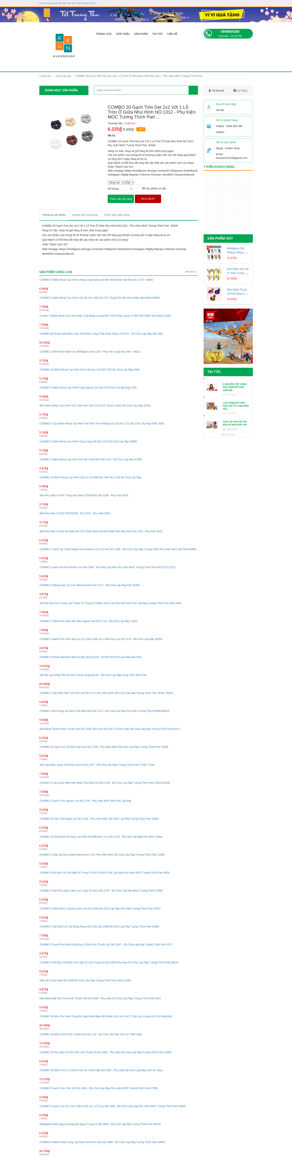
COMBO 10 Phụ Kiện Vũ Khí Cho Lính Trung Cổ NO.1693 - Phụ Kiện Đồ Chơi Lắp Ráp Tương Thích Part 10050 (105, 1052)
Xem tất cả (190, 271)
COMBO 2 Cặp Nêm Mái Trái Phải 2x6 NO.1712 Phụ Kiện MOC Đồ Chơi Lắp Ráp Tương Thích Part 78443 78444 (106, 692)
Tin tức (157, 33)
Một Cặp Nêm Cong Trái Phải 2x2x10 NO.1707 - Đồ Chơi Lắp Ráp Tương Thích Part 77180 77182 (97, 764)
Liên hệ (172, 33)
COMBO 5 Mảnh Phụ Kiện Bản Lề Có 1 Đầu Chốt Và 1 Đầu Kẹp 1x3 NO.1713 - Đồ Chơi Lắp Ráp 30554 (101, 639)
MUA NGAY (148, 198)
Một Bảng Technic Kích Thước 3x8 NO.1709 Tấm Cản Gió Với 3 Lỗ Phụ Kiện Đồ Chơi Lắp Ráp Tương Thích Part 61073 (110, 728)
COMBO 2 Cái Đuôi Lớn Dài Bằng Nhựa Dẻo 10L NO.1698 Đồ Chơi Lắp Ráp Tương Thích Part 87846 (99, 926)
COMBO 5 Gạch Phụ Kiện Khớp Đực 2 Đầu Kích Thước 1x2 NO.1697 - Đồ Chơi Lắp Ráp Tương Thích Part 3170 (106, 944)
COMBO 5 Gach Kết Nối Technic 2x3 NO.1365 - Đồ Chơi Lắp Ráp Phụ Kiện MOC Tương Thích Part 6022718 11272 (107, 567)
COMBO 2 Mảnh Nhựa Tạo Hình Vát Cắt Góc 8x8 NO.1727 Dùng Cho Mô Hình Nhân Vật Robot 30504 (100, 297)
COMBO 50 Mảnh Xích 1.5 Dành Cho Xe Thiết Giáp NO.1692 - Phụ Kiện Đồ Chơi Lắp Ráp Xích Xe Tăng (101, 1070)
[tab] (54, 215)
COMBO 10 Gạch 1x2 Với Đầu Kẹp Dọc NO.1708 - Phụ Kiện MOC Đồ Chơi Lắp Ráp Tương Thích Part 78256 (104, 746)
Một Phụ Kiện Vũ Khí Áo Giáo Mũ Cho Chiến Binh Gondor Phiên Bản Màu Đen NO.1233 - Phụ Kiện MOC (101, 531)
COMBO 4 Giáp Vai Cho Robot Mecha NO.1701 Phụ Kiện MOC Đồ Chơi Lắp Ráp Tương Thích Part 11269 (102, 854)
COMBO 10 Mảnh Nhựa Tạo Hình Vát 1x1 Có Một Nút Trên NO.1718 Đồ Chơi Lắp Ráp (90, 477)
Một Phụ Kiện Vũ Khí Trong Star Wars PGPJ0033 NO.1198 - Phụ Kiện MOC (84, 495)
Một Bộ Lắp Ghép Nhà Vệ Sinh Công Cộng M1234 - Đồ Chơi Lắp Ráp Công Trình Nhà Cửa (93, 675)
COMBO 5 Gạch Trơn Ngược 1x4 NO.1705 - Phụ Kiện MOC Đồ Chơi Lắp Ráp (85, 800)
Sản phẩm (141, 33)
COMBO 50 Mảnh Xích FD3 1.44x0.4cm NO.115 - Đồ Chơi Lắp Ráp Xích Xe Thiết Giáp (91, 1034)
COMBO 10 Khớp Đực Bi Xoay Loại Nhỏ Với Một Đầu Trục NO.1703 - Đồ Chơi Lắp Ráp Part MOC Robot (101, 836)
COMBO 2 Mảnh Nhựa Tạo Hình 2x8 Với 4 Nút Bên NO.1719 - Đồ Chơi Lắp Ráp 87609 (91, 459)
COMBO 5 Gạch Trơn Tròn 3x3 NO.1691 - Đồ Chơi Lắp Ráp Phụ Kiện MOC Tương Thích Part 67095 (99, 1088)
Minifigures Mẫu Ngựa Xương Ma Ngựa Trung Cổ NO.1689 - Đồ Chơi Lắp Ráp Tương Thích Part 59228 (100, 1124)
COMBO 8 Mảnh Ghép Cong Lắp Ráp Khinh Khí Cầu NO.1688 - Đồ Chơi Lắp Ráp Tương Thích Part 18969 (102, 1142)
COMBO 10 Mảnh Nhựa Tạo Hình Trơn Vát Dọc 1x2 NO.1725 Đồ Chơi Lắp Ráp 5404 (90, 369)
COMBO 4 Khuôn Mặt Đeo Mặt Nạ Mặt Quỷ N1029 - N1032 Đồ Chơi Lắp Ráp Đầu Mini (91, 657)
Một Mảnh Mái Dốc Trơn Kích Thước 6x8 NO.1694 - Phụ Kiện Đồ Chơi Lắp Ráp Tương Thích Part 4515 (100, 998)
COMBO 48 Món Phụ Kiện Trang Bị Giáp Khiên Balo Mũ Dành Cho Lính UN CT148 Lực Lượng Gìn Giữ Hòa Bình (106, 1016)
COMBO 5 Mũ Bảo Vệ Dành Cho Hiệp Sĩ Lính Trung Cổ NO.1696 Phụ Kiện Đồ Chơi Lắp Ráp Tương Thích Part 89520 (109, 962)
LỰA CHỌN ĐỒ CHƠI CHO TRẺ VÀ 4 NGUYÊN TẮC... (236, 406)
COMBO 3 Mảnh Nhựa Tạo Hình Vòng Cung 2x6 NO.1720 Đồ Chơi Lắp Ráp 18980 (88, 441)
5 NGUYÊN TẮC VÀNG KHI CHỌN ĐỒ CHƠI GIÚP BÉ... (235, 387)
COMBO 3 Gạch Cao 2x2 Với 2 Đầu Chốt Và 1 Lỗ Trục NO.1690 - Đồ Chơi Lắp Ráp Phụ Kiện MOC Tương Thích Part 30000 (113, 1106)
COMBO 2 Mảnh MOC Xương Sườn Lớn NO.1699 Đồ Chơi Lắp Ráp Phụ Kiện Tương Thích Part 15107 (100, 908)
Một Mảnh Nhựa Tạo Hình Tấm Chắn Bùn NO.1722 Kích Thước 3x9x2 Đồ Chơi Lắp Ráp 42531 (95, 405)
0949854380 (230, 31)
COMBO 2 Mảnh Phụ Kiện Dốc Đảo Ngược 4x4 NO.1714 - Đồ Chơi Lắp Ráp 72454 (88, 621)
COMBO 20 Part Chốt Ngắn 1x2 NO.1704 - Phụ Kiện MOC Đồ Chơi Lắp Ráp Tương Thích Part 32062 (99, 818)
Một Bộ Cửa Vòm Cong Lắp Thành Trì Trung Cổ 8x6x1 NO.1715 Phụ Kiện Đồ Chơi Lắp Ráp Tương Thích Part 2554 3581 (111, 603)
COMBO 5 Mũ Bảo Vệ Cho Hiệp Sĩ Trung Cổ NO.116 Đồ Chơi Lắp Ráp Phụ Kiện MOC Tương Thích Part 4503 (104, 872)
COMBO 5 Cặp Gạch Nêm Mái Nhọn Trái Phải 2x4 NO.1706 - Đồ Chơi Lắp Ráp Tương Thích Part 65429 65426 (105, 782)
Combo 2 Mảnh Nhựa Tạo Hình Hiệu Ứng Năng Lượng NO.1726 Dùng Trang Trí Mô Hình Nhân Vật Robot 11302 (105, 315)
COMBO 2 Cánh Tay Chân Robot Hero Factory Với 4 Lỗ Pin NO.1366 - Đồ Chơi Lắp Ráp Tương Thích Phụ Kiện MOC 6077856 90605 (118, 549)
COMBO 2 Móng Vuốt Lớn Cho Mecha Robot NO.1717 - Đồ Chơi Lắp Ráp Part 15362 (90, 585)
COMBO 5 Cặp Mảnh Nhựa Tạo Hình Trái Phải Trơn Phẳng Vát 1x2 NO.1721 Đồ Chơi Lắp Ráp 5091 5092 (102, 423)
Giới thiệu (123, 33)
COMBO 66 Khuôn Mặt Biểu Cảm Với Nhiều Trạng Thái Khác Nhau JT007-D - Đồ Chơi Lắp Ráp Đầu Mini (101, 333)
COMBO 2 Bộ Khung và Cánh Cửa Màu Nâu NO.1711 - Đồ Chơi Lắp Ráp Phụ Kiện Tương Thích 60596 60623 (104, 710)
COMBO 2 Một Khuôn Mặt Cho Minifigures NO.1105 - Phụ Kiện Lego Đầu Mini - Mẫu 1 (90, 351)
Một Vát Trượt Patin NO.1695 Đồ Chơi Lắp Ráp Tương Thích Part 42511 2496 (85, 980)
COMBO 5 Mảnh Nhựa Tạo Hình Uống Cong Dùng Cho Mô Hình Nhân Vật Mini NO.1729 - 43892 (96, 279)
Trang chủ (103, 33)
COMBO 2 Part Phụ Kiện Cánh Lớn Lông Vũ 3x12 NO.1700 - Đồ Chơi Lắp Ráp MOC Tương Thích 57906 (101, 890)
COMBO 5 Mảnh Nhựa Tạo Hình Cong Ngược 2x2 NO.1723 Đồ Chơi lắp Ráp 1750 (88, 387)
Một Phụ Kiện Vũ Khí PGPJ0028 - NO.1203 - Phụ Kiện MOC (75, 513)
